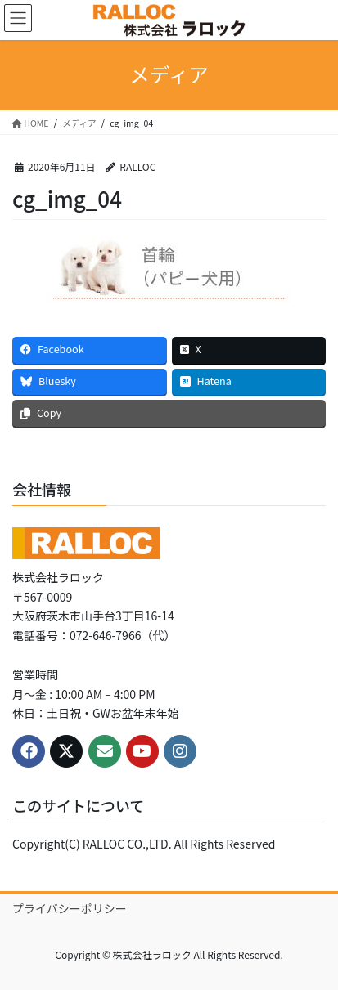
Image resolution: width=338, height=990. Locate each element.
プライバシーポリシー (69, 908)
